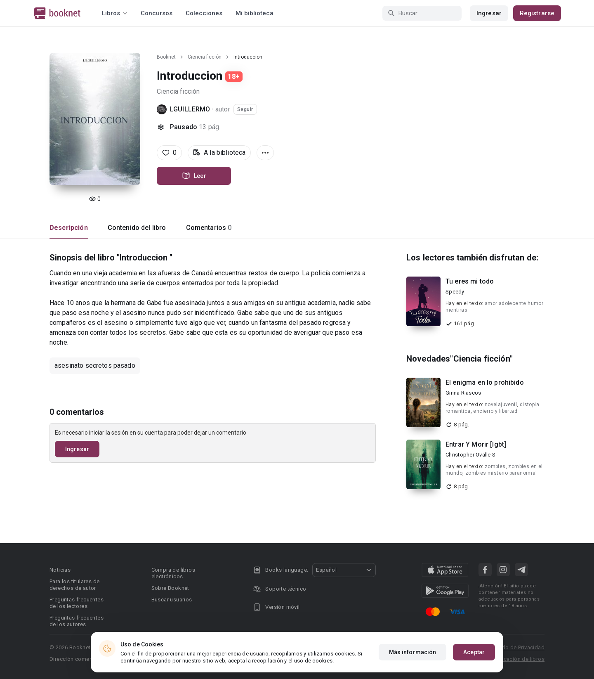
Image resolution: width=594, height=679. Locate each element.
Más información (412, 652)
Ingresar (489, 13)
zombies (495, 466)
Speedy (455, 292)
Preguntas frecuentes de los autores (77, 621)
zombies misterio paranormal (501, 473)
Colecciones (204, 13)
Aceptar (474, 652)
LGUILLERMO (190, 109)
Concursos (156, 13)
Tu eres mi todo (470, 281)
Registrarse (537, 13)
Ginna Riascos (463, 393)
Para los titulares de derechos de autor (74, 584)
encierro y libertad (495, 411)
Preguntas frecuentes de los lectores (77, 602)
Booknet (166, 57)
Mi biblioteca (254, 13)
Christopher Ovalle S (470, 455)
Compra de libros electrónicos (173, 573)
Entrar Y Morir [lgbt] (476, 444)
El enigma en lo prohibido (485, 382)
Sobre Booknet (170, 588)
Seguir (245, 109)
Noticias (60, 570)
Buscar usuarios (171, 599)
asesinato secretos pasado (94, 365)
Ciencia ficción (205, 57)
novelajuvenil (501, 404)
